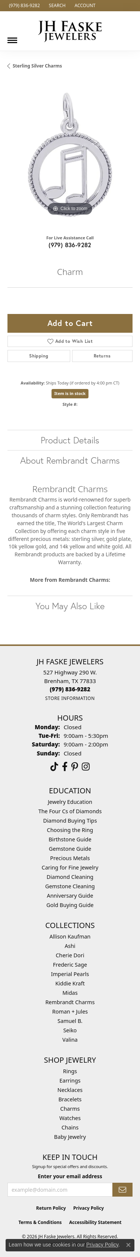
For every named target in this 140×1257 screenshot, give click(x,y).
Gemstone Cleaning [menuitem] (70, 886)
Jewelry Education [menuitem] (70, 801)
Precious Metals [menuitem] (70, 858)
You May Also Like (70, 606)
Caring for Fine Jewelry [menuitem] (70, 867)
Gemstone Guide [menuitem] (70, 848)
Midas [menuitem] (70, 992)
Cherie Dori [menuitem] (70, 955)
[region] (70, 155)
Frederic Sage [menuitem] (70, 964)
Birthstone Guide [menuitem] (70, 839)
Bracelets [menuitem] (69, 1099)
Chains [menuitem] (70, 1127)
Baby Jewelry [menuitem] (70, 1136)
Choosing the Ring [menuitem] (70, 829)
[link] (23, 5)
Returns (102, 356)
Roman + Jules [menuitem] (70, 1011)
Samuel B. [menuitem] (70, 1020)
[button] (56, 5)
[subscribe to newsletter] (122, 1190)
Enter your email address (70, 1176)
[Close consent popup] (128, 1245)
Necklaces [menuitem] (70, 1089)
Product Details (70, 440)
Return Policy (51, 1208)
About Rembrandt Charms (70, 460)
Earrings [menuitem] (69, 1080)
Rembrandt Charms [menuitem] (69, 1002)
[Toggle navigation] (12, 37)
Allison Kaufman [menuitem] (70, 936)
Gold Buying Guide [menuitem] (69, 905)
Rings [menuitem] (70, 1071)
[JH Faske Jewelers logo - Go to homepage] (70, 31)
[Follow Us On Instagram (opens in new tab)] (86, 766)
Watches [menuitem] (70, 1118)
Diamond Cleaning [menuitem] (70, 876)
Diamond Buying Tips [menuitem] (70, 820)
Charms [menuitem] (70, 1108)
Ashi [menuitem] (70, 945)
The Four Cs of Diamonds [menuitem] (70, 811)
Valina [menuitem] (70, 1039)
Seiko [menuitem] (70, 1030)
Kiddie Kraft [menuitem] (70, 983)
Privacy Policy (88, 1208)
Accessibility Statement (95, 1222)
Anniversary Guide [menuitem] (70, 895)
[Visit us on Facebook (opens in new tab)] (65, 766)
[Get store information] (70, 698)
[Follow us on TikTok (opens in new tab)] (54, 766)
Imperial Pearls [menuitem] (70, 974)
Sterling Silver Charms (37, 66)
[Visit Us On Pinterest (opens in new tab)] (74, 766)
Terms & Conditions (40, 1222)
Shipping (38, 356)
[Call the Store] (70, 689)
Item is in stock (70, 393)
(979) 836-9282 (70, 245)
